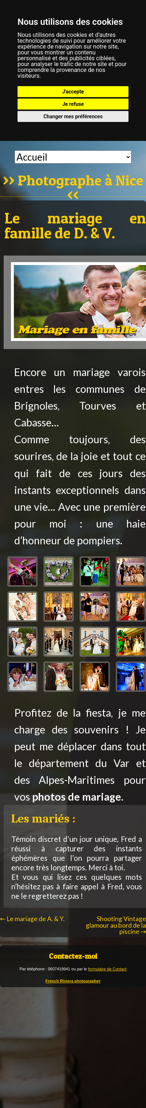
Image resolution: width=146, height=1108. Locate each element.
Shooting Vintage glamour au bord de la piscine (116, 925)
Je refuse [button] (73, 104)
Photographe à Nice (80, 181)
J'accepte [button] (73, 92)
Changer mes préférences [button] (73, 116)
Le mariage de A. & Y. (32, 919)
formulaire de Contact (107, 969)
